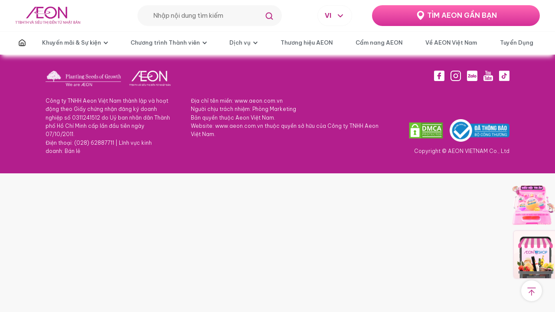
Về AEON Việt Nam (451, 42)
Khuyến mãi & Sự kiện (71, 42)
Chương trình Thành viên (165, 42)
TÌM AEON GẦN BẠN (462, 15)
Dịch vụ (240, 42)
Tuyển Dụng (516, 42)
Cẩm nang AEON (379, 42)
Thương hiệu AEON (307, 42)
